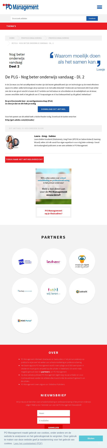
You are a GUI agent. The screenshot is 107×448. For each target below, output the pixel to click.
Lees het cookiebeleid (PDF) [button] (28, 443)
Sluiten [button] (91, 438)
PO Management (20, 6)
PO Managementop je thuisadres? (53, 212)
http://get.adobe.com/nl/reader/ (19, 120)
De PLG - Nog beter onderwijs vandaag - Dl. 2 (32, 43)
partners (45, 371)
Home (11, 38)
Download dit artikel (53, 109)
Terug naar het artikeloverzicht (24, 159)
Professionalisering (31, 38)
